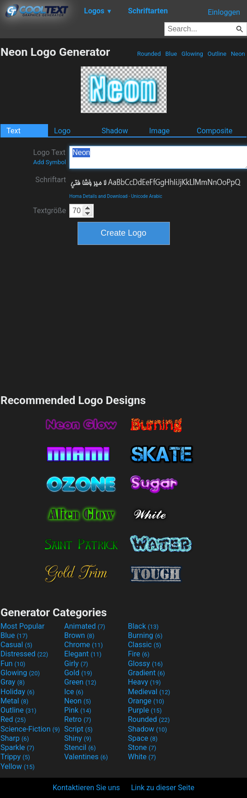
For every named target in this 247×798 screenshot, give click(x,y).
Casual (16, 644)
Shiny (77, 738)
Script (78, 729)
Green (80, 682)
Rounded (149, 53)
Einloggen (224, 12)
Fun (12, 663)
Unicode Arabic (146, 196)
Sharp (14, 738)
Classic (144, 644)
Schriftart (50, 179)
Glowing (192, 53)
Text (13, 130)
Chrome (83, 644)
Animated (84, 626)
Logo (62, 130)
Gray (12, 682)
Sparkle (17, 747)
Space (142, 738)
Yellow (17, 766)
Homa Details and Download (98, 196)
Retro (77, 719)
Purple (145, 710)
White (142, 756)
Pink (77, 710)
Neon (238, 53)
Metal (14, 701)
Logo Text (49, 157)
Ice (73, 691)
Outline (217, 53)
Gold (78, 672)
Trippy (15, 756)
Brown (79, 635)
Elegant (83, 653)
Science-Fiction (30, 729)
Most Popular (22, 626)
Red (13, 719)
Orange (146, 701)
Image (159, 130)
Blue (171, 53)
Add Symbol (49, 162)
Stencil (80, 747)
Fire (139, 653)
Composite (215, 130)
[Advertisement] (123, 318)
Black (143, 626)
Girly (76, 663)
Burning (145, 635)
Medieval (149, 691)
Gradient (146, 672)
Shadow (115, 130)
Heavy (144, 682)
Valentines (86, 756)
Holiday (17, 691)
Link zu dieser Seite (162, 787)
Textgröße (49, 210)
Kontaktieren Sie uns (86, 787)
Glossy (145, 663)
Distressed (24, 653)
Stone (142, 747)
